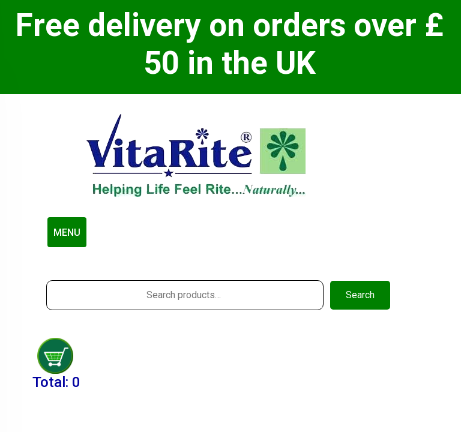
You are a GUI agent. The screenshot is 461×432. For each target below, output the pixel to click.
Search (360, 295)
